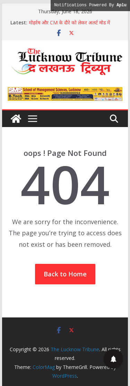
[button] (113, 359)
